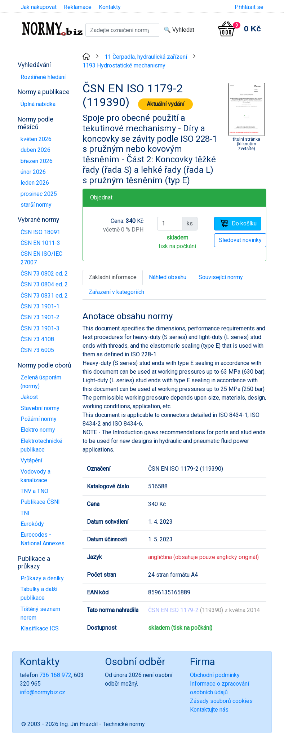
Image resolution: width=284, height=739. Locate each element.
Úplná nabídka (38, 104)
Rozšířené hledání (43, 77)
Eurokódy (32, 523)
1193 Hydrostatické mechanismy (124, 65)
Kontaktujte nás (209, 709)
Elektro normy (38, 429)
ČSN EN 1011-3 (40, 242)
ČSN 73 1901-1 (40, 306)
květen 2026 (36, 139)
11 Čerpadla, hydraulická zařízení (146, 56)
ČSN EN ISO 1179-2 (173, 610)
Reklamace (78, 7)
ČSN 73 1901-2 (40, 317)
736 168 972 (55, 675)
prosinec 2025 (39, 193)
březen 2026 (37, 161)
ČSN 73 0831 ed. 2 (44, 295)
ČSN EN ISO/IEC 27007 (41, 258)
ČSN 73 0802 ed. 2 (44, 273)
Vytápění (31, 460)
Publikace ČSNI (40, 501)
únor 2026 (33, 171)
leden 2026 (35, 182)
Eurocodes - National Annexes (43, 539)
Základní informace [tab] (113, 277)
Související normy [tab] (221, 277)
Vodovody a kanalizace (35, 476)
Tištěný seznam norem (40, 613)
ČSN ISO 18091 (40, 232)
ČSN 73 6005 (37, 350)
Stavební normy (40, 408)
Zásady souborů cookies (221, 701)
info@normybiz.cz (42, 692)
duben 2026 (35, 149)
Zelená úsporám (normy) (41, 382)
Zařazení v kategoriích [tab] (116, 292)
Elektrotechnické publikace (41, 445)
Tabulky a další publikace (39, 593)
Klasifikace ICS (40, 628)
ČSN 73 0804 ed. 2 (44, 284)
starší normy (36, 204)
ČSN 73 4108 (37, 339)
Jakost (29, 396)
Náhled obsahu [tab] (167, 277)
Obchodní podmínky (215, 675)
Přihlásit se (249, 7)
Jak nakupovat (39, 7)
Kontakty (110, 7)
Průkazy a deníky (42, 578)
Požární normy (39, 418)
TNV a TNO (34, 491)
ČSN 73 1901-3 (40, 328)
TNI (25, 513)
